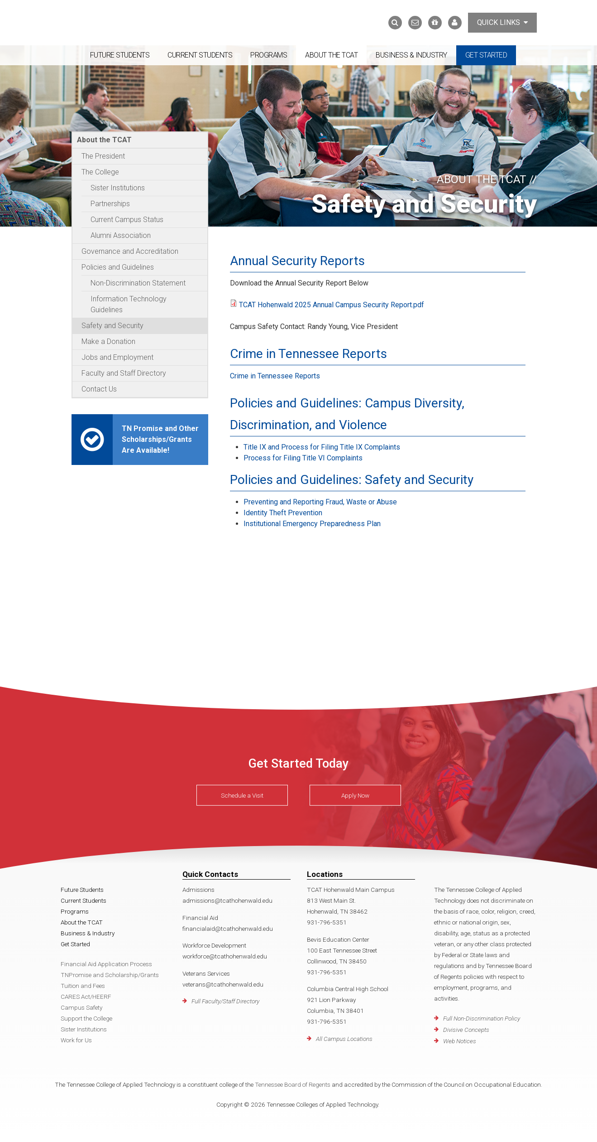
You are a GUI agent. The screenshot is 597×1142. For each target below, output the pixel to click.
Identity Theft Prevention (283, 512)
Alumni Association (121, 235)
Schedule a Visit (242, 795)
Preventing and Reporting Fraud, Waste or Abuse (320, 502)
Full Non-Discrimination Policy (481, 1018)
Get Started (486, 55)
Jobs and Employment (117, 357)
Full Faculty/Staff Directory (225, 1001)
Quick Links (502, 22)
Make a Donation (108, 341)
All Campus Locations (344, 1038)
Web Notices (459, 1041)
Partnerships (110, 203)
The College (100, 172)
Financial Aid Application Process (106, 964)
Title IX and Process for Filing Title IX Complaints (322, 447)
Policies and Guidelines (117, 267)
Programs (268, 55)
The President (103, 156)
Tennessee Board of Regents (292, 1084)
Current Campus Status (127, 219)
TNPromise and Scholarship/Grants (110, 974)
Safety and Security (112, 325)
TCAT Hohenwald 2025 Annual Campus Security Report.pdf (331, 304)
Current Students (199, 55)
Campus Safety (81, 1007)
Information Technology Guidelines (129, 304)
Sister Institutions (118, 188)
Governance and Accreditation (129, 251)
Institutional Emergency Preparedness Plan (312, 523)
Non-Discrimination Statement (138, 283)
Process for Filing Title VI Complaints (303, 458)
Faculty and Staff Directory (123, 373)
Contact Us (99, 389)
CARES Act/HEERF (86, 996)
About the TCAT (331, 55)
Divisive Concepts (466, 1029)
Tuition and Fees (83, 985)
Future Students (120, 55)
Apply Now (355, 795)
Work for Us (76, 1040)
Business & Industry (411, 55)
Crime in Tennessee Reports (275, 376)
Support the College (86, 1018)
